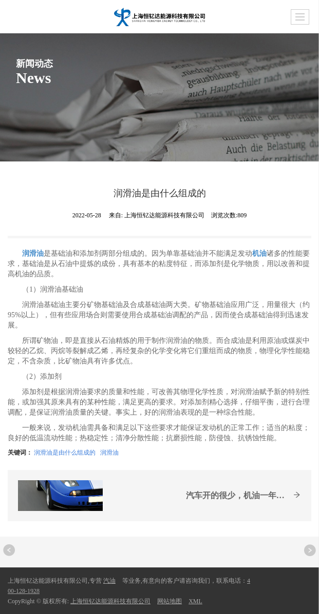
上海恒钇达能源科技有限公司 (110, 601)
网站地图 (169, 601)
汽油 (109, 580)
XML (195, 601)
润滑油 (109, 452)
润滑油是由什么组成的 (65, 452)
